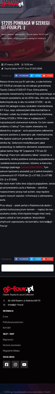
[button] (51, 4)
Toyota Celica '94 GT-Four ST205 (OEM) (23, 68)
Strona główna (7, 34)
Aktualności (20, 34)
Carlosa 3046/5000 (31, 167)
